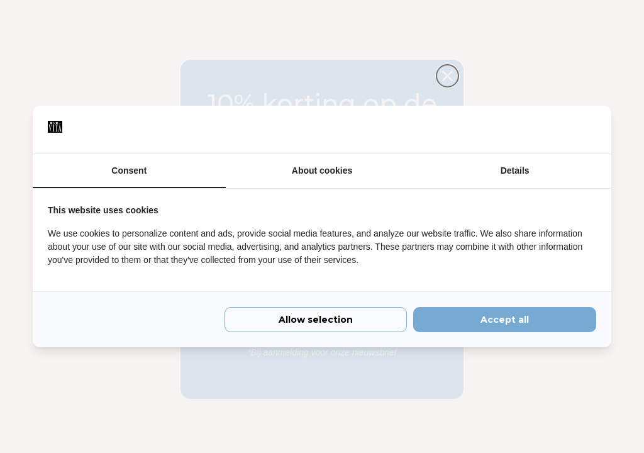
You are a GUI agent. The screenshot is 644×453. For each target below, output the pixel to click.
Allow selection (316, 319)
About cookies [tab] (322, 170)
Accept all (504, 319)
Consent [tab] (129, 170)
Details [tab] (515, 170)
